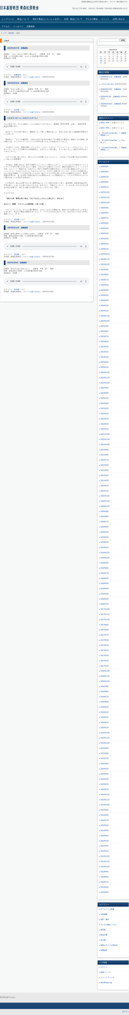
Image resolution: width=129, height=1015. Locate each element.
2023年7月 (104, 336)
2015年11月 (105, 738)
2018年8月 (104, 568)
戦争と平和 (104, 123)
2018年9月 (104, 563)
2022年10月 (105, 383)
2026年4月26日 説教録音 (110, 104)
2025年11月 (105, 197)
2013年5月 (104, 892)
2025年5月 (104, 228)
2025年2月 (104, 244)
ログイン (103, 967)
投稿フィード (105, 972)
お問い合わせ (119, 19)
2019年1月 (104, 547)
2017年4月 (104, 650)
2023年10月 (105, 321)
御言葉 (103, 930)
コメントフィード (107, 977)
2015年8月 (104, 753)
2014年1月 (104, 851)
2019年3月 (104, 537)
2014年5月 (104, 830)
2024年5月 (104, 290)
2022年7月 (104, 398)
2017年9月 (104, 625)
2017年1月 (104, 666)
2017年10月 (105, 620)
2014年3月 (104, 841)
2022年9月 (104, 388)
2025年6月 (104, 223)
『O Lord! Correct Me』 (109, 133)
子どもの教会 (92, 19)
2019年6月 (104, 527)
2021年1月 (104, 491)
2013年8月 (104, 877)
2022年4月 (104, 414)
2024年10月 (105, 264)
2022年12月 (105, 372)
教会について (23, 19)
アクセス (6, 26)
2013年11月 (105, 861)
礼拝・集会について (73, 19)
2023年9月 (104, 326)
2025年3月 (104, 239)
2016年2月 (104, 722)
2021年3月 (104, 481)
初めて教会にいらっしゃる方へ (47, 19)
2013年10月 (105, 867)
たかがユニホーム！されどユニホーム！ (22, 118)
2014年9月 (104, 810)
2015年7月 (104, 758)
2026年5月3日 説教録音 (110, 97)
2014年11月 (105, 800)
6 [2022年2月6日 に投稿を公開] (100, 57)
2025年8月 (104, 213)
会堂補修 (103, 914)
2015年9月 (104, 748)
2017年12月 (105, 609)
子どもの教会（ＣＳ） (109, 925)
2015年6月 (104, 764)
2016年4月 (104, 712)
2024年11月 (105, 259)
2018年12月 (105, 553)
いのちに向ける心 (107, 84)
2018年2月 (104, 599)
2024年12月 (105, 254)
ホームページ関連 (107, 909)
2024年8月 (104, 275)
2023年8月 (104, 331)
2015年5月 (104, 769)
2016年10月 (105, 681)
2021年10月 (105, 445)
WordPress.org (106, 983)
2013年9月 (104, 872)
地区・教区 (104, 919)
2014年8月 (104, 815)
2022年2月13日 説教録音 (17, 228)
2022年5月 (104, 408)
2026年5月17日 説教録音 (111, 77)
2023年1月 (104, 367)
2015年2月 (104, 784)
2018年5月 (104, 583)
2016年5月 (104, 707)
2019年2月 (104, 542)
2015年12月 (105, 733)
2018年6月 (104, 578)
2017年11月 (105, 614)
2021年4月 (104, 475)
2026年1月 (104, 187)
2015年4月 (104, 774)
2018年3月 (104, 594)
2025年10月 (105, 203)
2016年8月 (104, 691)
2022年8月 (104, 393)
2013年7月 (104, 882)
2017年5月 (104, 645)
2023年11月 (105, 316)
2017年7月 (104, 635)
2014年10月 (105, 805)
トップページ (8, 19)
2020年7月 (104, 522)
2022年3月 (104, 419)
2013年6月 (104, 887)
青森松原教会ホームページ (20, 8)
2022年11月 (105, 378)
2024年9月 (104, 270)
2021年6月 (104, 465)
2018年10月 (105, 558)
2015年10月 (105, 743)
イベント (105, 19)
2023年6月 (104, 341)
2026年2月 (104, 182)
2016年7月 (104, 697)
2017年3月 (104, 656)
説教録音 (31, 26)
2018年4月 (104, 589)
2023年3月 (104, 357)
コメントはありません (31, 77)
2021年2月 (104, 486)
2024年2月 (104, 306)
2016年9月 (104, 686)
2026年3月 (104, 177)
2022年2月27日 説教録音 (17, 48)
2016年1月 (104, 728)
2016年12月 (105, 671)
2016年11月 (105, 676)
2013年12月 (105, 856)
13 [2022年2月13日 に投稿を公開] (101, 59)
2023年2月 (104, 362)
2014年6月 (104, 825)
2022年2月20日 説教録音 (17, 83)
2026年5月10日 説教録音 (111, 89)
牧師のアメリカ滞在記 (109, 945)
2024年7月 (104, 280)
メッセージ (18, 26)
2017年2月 (104, 661)
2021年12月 (105, 434)
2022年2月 (104, 424)
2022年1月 (104, 429)
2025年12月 (105, 192)
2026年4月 (104, 172)
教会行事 (103, 935)
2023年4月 (104, 352)
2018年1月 (104, 604)
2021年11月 (105, 439)
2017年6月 (104, 640)
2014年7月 (104, 820)
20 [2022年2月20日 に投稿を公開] (101, 61)
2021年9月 (104, 450)
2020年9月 (104, 511)
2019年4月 (104, 532)
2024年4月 (104, 295)
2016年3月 (104, 717)
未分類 (16, 110)
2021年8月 (104, 455)
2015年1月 (104, 789)
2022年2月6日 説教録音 (17, 263)
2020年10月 (105, 506)
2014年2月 (104, 846)
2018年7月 (104, 573)
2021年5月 (104, 470)
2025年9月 (104, 208)
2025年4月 (104, 233)
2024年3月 (104, 300)
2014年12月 (105, 795)
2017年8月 (104, 630)
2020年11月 (105, 501)
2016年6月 (104, 702)
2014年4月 (104, 836)
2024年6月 (104, 285)
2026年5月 (104, 166)
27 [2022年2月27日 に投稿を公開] (101, 63)
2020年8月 (104, 516)
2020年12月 (105, 496)
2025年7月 (104, 218)
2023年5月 (104, 347)
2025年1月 (104, 249)
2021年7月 (104, 460)
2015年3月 (104, 779)
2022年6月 (104, 403)
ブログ (6, 41)
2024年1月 (104, 311)
